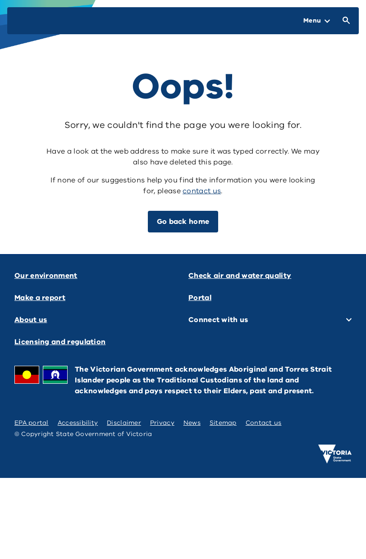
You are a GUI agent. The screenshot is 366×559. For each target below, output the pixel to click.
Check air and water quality (239, 275)
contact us (202, 191)
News (192, 422)
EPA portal (31, 422)
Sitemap (223, 422)
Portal (199, 297)
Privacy (162, 422)
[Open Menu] (316, 20)
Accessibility (78, 422)
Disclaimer (124, 422)
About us (30, 319)
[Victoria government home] (335, 454)
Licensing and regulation (59, 341)
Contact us (264, 422)
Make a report (39, 297)
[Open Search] (344, 20)
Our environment (46, 275)
